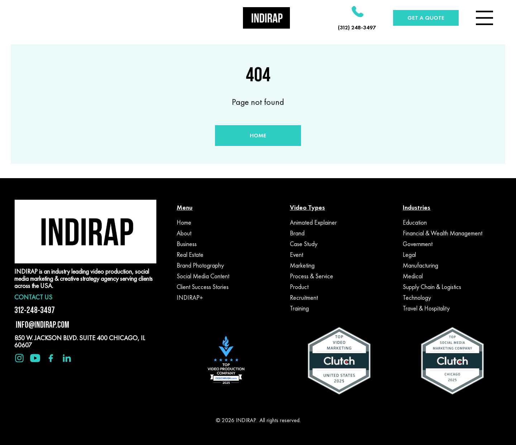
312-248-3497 (34, 310)
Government (418, 244)
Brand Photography (200, 265)
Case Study (303, 244)
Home (184, 222)
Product (299, 286)
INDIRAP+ (190, 297)
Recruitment (304, 297)
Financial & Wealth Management (442, 233)
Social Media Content (203, 276)
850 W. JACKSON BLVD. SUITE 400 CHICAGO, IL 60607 (79, 341)
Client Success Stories (203, 286)
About (184, 233)
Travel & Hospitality (426, 308)
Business (187, 244)
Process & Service (311, 276)
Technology (417, 297)
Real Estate (190, 254)
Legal (409, 254)
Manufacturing (420, 265)
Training (299, 308)
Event (296, 254)
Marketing (302, 265)
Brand (297, 233)
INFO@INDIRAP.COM (41, 324)
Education (415, 222)
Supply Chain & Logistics (432, 286)
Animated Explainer (313, 222)
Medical (413, 276)
